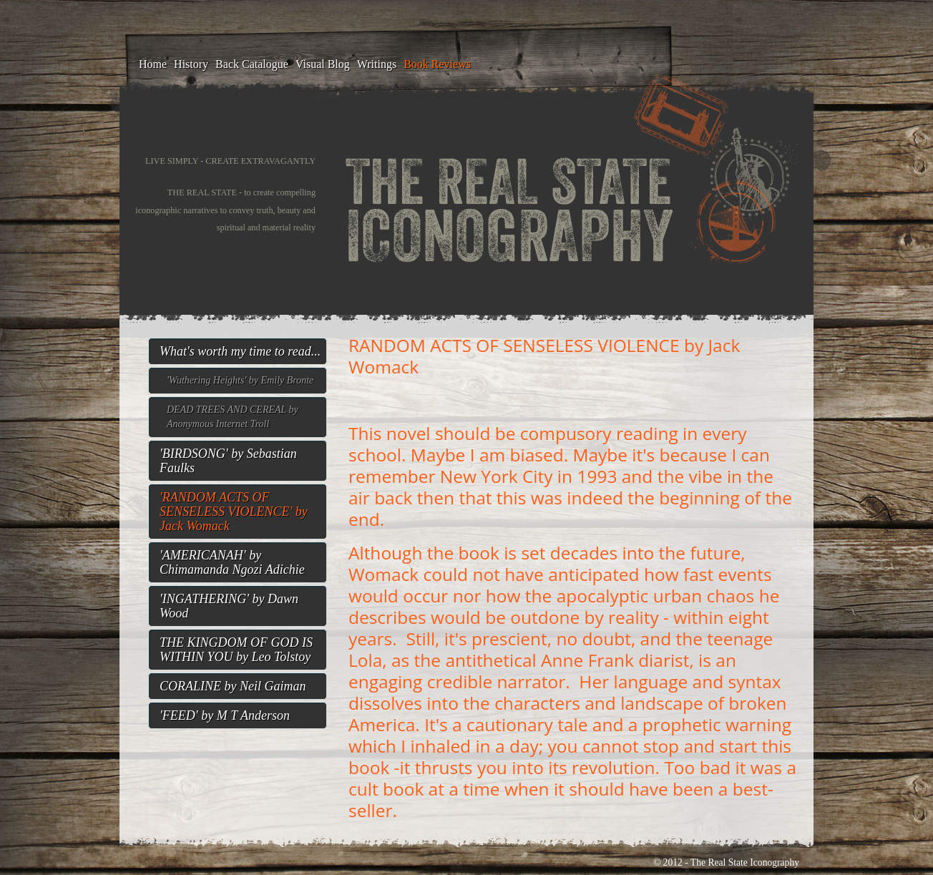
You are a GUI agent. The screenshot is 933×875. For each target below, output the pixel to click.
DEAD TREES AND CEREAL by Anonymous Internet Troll (232, 416)
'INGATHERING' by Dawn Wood (229, 606)
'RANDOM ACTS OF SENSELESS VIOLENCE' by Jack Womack (234, 511)
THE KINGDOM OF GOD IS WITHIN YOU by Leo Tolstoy (236, 649)
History (191, 64)
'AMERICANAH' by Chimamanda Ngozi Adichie (232, 562)
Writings (376, 64)
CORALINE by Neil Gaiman (233, 686)
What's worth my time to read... (240, 351)
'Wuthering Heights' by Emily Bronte (240, 380)
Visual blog (322, 64)
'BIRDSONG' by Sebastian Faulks (228, 460)
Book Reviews (437, 64)
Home (153, 64)
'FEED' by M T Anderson (225, 715)
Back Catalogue (251, 64)
